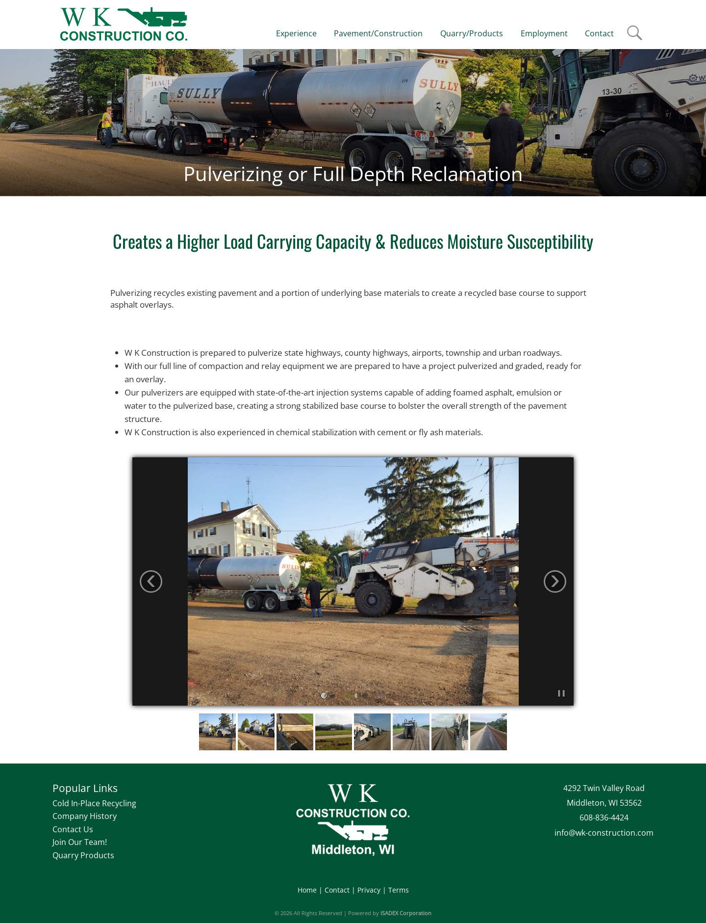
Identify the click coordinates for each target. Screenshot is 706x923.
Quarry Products (83, 855)
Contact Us (72, 829)
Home (307, 890)
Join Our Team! (79, 842)
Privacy (368, 890)
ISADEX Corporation (405, 913)
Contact (337, 890)
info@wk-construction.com (604, 832)
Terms (398, 890)
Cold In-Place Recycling (94, 803)
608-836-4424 (604, 817)
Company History (84, 816)
